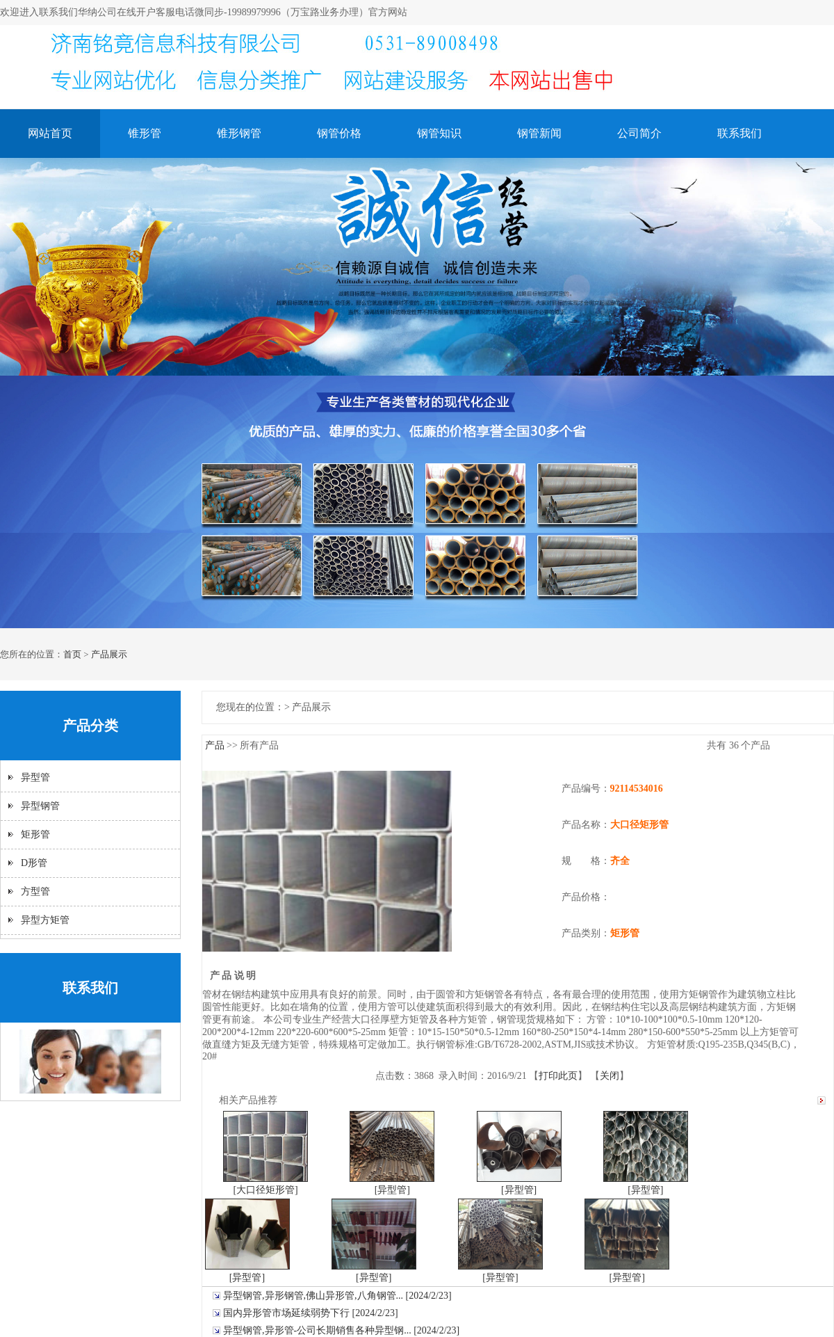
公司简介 (639, 133)
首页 (72, 654)
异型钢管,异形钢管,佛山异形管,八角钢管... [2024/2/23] (337, 1295)
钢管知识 (439, 133)
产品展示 (109, 654)
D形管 (34, 863)
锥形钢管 (239, 133)
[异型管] (392, 1190)
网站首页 (50, 133)
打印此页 (558, 1076)
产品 (214, 745)
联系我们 (739, 133)
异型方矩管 (45, 920)
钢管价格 (339, 133)
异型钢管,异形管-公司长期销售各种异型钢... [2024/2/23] (341, 1330)
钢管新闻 (539, 133)
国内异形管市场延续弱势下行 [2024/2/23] (310, 1313)
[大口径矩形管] (265, 1190)
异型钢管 (40, 806)
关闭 (609, 1076)
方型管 (35, 891)
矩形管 (35, 834)
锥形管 (144, 133)
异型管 (35, 777)
